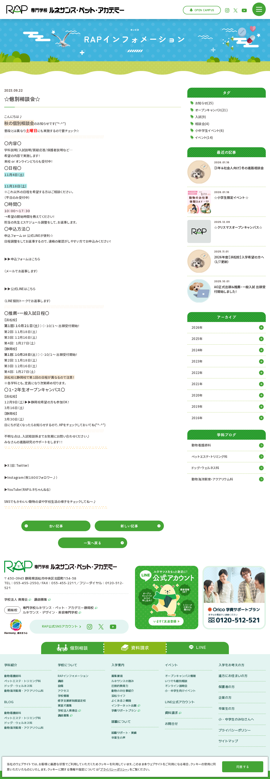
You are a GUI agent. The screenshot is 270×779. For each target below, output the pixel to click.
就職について (121, 721)
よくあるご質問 (121, 701)
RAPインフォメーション (73, 676)
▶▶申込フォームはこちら (22, 259)
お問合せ (171, 723)
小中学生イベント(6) (209, 130)
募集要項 (117, 676)
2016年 (197, 418)
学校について (67, 665)
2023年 (197, 361)
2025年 (197, 338)
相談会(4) (202, 123)
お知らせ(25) (204, 103)
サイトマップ (228, 741)
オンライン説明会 (176, 686)
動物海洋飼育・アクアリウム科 (212, 479)
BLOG (9, 702)
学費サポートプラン (124, 710)
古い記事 (56, 525)
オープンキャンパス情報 (180, 676)
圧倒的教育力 (119, 686)
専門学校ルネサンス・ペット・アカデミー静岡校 (58, 607)
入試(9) (200, 117)
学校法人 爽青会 (16, 599)
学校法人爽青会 (67, 710)
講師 (60, 681)
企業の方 (225, 697)
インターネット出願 (124, 705)
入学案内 (117, 665)
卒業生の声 (118, 737)
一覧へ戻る (92, 542)
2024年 (197, 350)
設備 (60, 686)
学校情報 (63, 696)
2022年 (197, 372)
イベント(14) (204, 137)
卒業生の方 (227, 708)
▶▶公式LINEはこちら (20, 288)
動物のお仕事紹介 (122, 691)
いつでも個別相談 (176, 681)
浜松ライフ (118, 696)
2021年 (197, 384)
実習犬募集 (65, 705)
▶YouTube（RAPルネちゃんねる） (27, 489)
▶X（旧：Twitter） (17, 465)
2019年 (197, 406)
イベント (171, 665)
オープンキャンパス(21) (211, 110)
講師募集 (40, 599)
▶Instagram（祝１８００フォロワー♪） (31, 477)
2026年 (197, 327)
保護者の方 (227, 686)
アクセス (63, 691)
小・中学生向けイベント (180, 691)
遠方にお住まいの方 (233, 675)
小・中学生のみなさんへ (236, 719)
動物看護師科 (201, 445)
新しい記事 (129, 525)
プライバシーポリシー (235, 730)
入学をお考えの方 (231, 665)
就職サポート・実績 (124, 733)
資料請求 (171, 712)
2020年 (197, 395)
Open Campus (204, 10)
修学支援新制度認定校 (72, 701)
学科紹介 (10, 665)
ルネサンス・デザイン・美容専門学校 (50, 612)
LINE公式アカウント (180, 702)
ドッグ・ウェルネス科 (205, 467)
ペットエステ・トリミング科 (209, 456)
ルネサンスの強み (122, 681)
